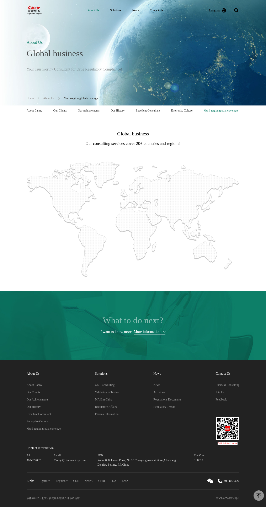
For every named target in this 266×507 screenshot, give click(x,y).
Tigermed (44, 480)
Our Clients (60, 110)
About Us (93, 10)
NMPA (89, 480)
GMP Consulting (105, 385)
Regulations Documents (167, 399)
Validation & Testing (107, 392)
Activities (159, 392)
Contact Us (156, 10)
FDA (113, 480)
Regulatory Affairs (106, 406)
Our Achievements (89, 110)
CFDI (101, 480)
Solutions (115, 10)
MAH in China (103, 399)
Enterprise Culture (182, 110)
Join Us (220, 392)
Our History (118, 110)
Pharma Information (106, 414)
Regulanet (62, 480)
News (135, 10)
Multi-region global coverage (221, 110)
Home (30, 98)
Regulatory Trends (164, 406)
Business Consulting (227, 385)
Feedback (221, 399)
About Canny (34, 110)
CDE (76, 480)
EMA (125, 480)
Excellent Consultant (148, 110)
